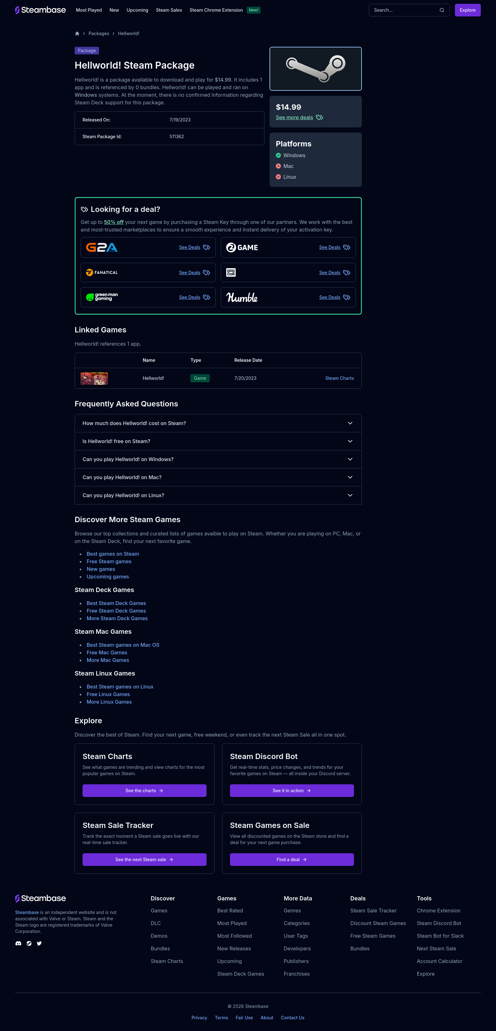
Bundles (160, 948)
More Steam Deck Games (117, 618)
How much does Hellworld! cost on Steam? (218, 423)
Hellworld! (129, 33)
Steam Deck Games (240, 974)
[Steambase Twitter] (39, 943)
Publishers (296, 961)
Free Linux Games (108, 694)
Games (159, 910)
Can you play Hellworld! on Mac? (218, 477)
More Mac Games (108, 660)
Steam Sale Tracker (373, 910)
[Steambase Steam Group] (29, 943)
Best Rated (230, 910)
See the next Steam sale (144, 859)
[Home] (77, 33)
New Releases (234, 948)
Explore (468, 10)
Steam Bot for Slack (440, 936)
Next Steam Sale (436, 948)
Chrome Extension (439, 910)
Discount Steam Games (378, 923)
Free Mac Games (107, 652)
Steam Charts (339, 378)
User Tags (296, 936)
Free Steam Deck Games (116, 611)
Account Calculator (439, 961)
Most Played (89, 10)
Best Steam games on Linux (120, 686)
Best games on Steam (113, 554)
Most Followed (234, 936)
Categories (297, 923)
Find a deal (292, 859)
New (114, 10)
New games (101, 569)
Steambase (27, 912)
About (267, 1017)
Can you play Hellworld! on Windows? (218, 459)
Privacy (199, 1017)
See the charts (145, 790)
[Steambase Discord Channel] (18, 943)
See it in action (292, 790)
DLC (156, 923)
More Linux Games (109, 702)
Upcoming (137, 10)
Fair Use (244, 1017)
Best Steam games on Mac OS (123, 645)
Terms (221, 1017)
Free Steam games (109, 561)
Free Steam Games (372, 936)
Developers (297, 948)
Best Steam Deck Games (116, 603)
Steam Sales (169, 10)
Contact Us (292, 1017)
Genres (292, 910)
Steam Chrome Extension (216, 10)
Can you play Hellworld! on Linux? (218, 495)
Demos (159, 936)
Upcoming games (108, 576)
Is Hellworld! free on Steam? (218, 441)
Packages (99, 33)
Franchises (297, 974)
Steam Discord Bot (439, 923)
